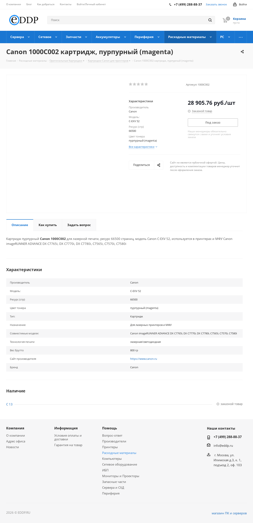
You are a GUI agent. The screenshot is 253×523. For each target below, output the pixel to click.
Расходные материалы (119, 453)
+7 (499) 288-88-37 (228, 437)
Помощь (109, 428)
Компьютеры (112, 458)
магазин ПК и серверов (229, 513)
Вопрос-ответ (112, 435)
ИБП (105, 470)
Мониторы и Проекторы (120, 476)
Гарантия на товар (68, 445)
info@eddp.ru (223, 445)
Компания (15, 428)
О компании (15, 435)
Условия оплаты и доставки (68, 437)
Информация (66, 428)
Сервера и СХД (113, 487)
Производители (114, 441)
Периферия (110, 493)
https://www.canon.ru (143, 359)
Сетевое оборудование (119, 464)
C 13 (9, 404)
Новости (12, 447)
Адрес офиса (15, 441)
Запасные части (114, 482)
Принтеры (110, 447)
